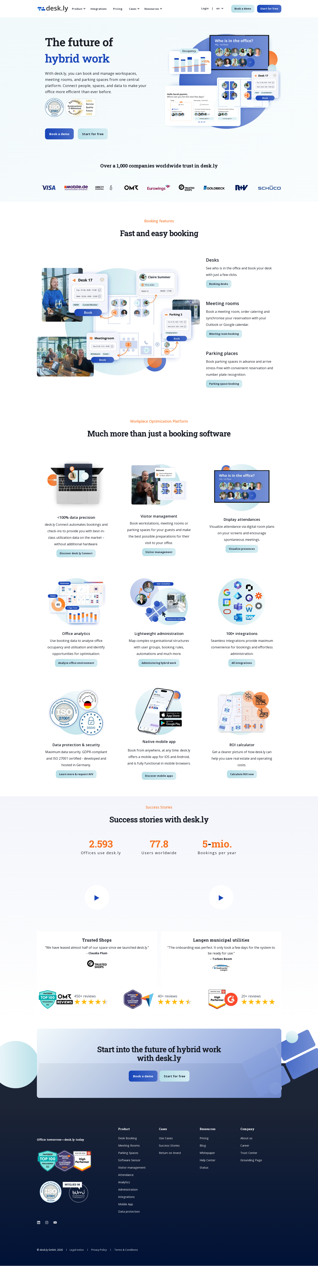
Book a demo (59, 134)
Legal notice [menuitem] (77, 1250)
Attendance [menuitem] (126, 1175)
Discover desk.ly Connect (76, 553)
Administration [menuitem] (128, 1190)
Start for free (92, 134)
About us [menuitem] (246, 1138)
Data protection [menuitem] (129, 1212)
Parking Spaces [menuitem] (128, 1153)
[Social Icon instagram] (47, 1222)
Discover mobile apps (159, 776)
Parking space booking (224, 384)
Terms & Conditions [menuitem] (126, 1250)
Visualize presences (242, 549)
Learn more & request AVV (76, 774)
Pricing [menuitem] (117, 8)
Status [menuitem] (204, 1168)
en (218, 8)
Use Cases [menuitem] (166, 1138)
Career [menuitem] (244, 1146)
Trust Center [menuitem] (248, 1153)
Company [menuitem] (247, 1129)
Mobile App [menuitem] (125, 1204)
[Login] (205, 8)
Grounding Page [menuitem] (251, 1160)
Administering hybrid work (159, 663)
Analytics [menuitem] (124, 1182)
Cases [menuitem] (132, 8)
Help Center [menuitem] (207, 1160)
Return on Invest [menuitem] (170, 1153)
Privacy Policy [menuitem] (99, 1250)
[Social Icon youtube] (54, 1222)
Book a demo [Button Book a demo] (242, 8)
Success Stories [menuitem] (169, 1146)
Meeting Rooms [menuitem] (129, 1146)
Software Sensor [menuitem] (129, 1160)
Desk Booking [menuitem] (127, 1138)
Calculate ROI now (242, 774)
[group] (169, 925)
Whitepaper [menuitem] (207, 1153)
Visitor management (158, 552)
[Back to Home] (52, 9)
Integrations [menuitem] (98, 8)
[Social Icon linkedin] (40, 1222)
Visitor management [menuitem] (132, 1168)
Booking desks (218, 284)
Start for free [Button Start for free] (269, 8)
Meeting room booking (224, 334)
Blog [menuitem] (203, 1146)
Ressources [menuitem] (151, 8)
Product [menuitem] (77, 8)
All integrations (242, 663)
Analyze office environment (76, 663)
